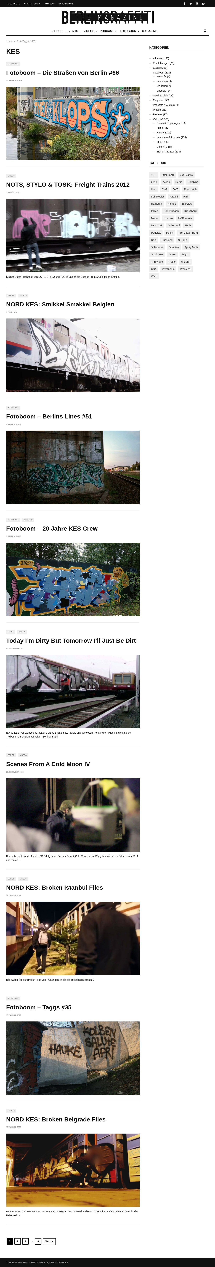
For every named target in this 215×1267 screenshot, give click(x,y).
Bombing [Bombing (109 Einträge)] (193, 181)
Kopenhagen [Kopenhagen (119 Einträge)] (171, 210)
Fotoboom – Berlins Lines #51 (49, 416)
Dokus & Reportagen (168, 123)
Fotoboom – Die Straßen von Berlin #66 (62, 72)
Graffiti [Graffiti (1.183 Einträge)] (174, 196)
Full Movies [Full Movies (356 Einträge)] (158, 196)
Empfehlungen (161, 63)
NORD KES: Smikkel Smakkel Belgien (60, 304)
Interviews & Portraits (168, 137)
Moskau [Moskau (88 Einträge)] (168, 218)
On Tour (161, 86)
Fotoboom (129, 31)
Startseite (14, 4)
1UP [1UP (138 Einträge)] (153, 174)
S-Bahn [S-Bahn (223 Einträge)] (182, 239)
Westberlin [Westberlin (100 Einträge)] (168, 268)
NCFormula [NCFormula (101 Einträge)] (185, 218)
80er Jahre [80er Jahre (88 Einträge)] (168, 174)
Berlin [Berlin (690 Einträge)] (178, 181)
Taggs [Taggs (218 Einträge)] (185, 254)
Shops (57, 31)
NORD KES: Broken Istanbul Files (54, 887)
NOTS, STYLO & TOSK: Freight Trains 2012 (68, 184)
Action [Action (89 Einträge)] (166, 181)
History (161, 132)
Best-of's (161, 76)
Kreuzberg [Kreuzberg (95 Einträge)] (190, 210)
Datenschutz (66, 4)
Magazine (149, 31)
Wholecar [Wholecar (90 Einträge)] (185, 268)
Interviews (162, 81)
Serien (11, 295)
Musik (160, 142)
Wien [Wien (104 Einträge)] (154, 276)
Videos (90, 31)
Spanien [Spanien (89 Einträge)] (174, 247)
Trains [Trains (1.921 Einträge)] (172, 261)
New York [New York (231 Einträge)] (156, 225)
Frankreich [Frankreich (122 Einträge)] (190, 189)
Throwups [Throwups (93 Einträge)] (157, 261)
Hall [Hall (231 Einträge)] (185, 196)
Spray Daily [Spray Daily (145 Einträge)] (191, 247)
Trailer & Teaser (165, 151)
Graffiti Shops (32, 4)
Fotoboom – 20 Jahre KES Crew (52, 528)
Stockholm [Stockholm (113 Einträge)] (157, 254)
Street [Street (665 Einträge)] (172, 254)
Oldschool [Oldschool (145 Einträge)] (174, 225)
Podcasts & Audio (163, 105)
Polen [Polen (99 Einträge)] (169, 232)
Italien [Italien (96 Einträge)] (154, 210)
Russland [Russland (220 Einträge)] (167, 239)
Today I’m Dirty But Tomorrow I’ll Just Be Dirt (71, 640)
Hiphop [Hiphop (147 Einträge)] (172, 203)
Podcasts (108, 31)
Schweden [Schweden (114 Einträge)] (157, 247)
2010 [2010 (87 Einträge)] (154, 181)
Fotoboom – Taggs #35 (39, 1007)
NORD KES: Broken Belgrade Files (56, 1119)
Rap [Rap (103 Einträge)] (153, 239)
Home (9, 41)
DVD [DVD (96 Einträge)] (176, 189)
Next (49, 1241)
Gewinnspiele (160, 95)
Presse (157, 109)
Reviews (158, 114)
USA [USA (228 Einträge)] (154, 268)
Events (73, 31)
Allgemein (158, 58)
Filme (10, 632)
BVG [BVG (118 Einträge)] (165, 189)
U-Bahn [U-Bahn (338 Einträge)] (185, 261)
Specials (28, 520)
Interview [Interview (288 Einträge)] (187, 203)
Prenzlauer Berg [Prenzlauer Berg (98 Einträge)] (188, 232)
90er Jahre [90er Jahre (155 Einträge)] (186, 174)
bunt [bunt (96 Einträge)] (153, 189)
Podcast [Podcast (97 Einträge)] (156, 232)
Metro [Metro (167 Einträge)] (154, 218)
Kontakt (49, 4)
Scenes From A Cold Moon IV (48, 764)
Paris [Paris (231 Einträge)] (188, 225)
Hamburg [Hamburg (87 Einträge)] (156, 203)
